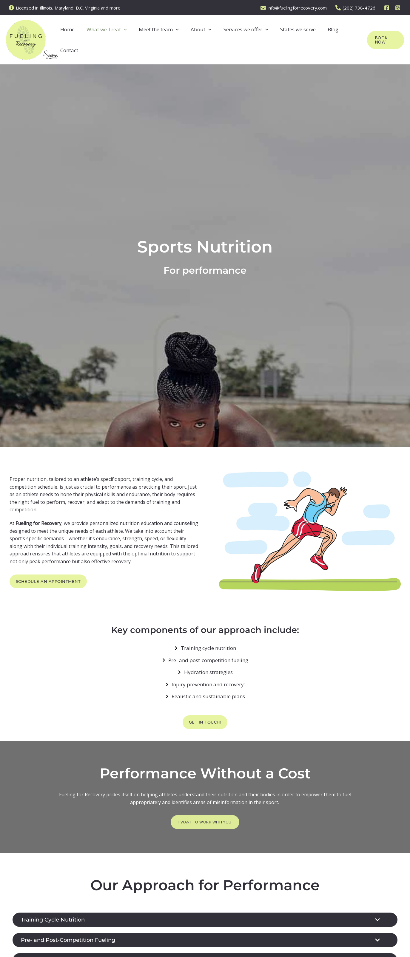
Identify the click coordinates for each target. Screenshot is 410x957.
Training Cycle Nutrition (57, 920)
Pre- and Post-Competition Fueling (74, 941)
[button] (124, 40)
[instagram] (398, 7)
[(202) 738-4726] (358, 7)
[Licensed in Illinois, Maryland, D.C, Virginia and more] (64, 7)
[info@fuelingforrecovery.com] (296, 7)
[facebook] (387, 7)
